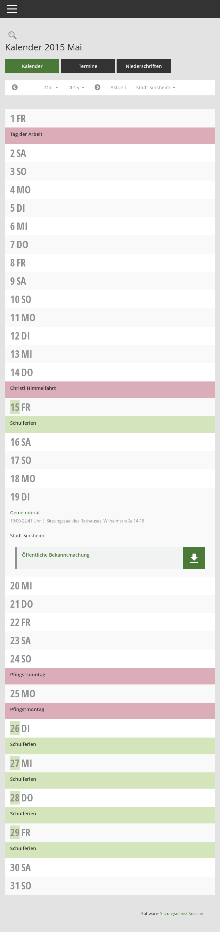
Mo (24, 189)
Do (22, 244)
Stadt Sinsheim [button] (156, 87)
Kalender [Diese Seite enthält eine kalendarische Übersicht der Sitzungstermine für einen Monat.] (32, 66)
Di (21, 208)
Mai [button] (51, 87)
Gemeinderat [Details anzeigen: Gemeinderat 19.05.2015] (25, 512)
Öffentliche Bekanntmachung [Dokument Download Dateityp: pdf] (56, 555)
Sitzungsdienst (181, 913)
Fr (21, 118)
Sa (21, 153)
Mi (22, 226)
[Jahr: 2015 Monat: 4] (15, 87)
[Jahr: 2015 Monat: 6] (97, 87)
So (22, 171)
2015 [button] (76, 87)
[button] (194, 558)
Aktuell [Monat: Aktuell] (118, 87)
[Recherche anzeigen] (11, 35)
